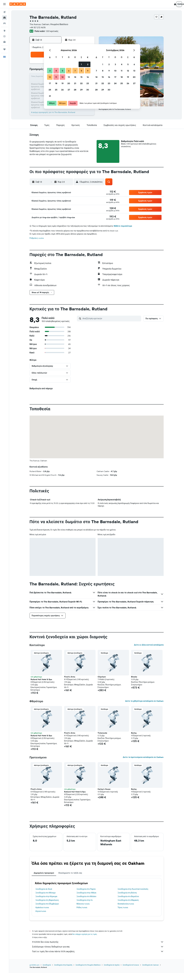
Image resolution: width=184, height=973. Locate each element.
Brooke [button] (134, 677)
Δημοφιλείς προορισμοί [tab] (44, 873)
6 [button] (68, 70)
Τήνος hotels (123, 907)
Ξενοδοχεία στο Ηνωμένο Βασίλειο (88, 965)
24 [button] (50, 89)
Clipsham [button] (102, 677)
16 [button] (88, 77)
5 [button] (62, 70)
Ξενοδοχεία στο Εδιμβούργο (47, 904)
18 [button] (56, 83)
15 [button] (81, 77)
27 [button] (69, 89)
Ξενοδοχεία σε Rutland (131, 965)
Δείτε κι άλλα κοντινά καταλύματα (148, 645)
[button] (4, 4)
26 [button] (62, 89)
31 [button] (50, 96)
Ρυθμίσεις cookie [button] (37, 238)
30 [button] (87, 89)
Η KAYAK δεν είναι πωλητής (98, 941)
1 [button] (81, 64)
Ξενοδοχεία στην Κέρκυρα (46, 896)
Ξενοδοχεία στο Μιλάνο (86, 896)
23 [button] (87, 83)
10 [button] (50, 77)
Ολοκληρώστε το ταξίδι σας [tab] (70, 873)
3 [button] (49, 70)
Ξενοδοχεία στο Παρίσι (86, 889)
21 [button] (75, 83)
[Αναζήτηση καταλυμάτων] (4, 17)
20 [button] (68, 83)
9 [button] (87, 70)
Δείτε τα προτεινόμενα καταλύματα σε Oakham (143, 757)
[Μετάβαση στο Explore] (4, 30)
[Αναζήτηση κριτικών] (111, 318)
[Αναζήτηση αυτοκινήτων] (4, 23)
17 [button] (50, 83)
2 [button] (87, 64)
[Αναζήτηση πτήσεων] (4, 12)
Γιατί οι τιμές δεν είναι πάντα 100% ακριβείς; (98, 951)
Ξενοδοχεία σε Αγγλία (111, 965)
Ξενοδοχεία (47, 965)
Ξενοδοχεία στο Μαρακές (128, 900)
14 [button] (75, 77)
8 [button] (81, 70)
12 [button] (62, 77)
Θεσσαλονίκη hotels (126, 904)
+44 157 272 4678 (37, 27)
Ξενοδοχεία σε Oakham (150, 965)
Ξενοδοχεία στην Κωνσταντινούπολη (133, 889)
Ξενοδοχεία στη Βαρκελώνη (47, 900)
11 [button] (56, 77)
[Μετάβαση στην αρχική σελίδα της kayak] (17, 4)
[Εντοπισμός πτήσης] (4, 36)
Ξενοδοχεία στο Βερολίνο (128, 896)
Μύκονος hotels (83, 904)
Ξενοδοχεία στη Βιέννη (127, 893)
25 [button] (56, 89)
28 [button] (75, 89)
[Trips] (4, 49)
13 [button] (69, 77)
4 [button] (56, 70)
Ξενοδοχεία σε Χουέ (43, 889)
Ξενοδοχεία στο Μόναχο (45, 893)
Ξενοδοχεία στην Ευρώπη (63, 965)
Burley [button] (134, 733)
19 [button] (62, 83)
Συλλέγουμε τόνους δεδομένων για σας (98, 946)
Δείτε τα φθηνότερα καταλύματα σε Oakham (144, 701)
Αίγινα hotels (40, 911)
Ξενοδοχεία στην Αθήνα (86, 893)
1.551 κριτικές (52, 31)
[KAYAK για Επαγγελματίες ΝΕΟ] (4, 41)
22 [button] (81, 83)
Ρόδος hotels (81, 907)
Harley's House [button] (104, 789)
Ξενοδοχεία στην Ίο (84, 900)
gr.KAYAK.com (34, 965)
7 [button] (75, 70)
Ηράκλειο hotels (42, 907)
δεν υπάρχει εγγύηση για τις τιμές (84, 934)
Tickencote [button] (102, 733)
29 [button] (81, 89)
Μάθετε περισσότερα (123, 226)
